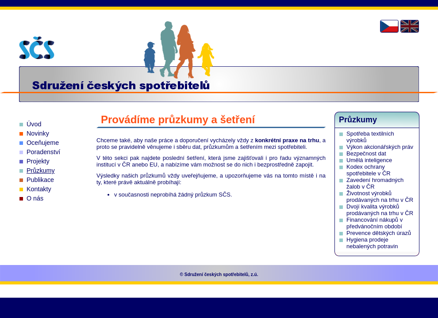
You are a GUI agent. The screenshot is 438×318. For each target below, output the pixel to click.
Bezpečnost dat (366, 153)
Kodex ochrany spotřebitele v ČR (368, 170)
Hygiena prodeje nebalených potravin (372, 243)
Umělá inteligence (369, 160)
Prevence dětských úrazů (378, 233)
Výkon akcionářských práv (379, 147)
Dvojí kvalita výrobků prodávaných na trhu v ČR (379, 209)
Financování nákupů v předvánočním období (374, 223)
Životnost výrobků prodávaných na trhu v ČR (379, 196)
